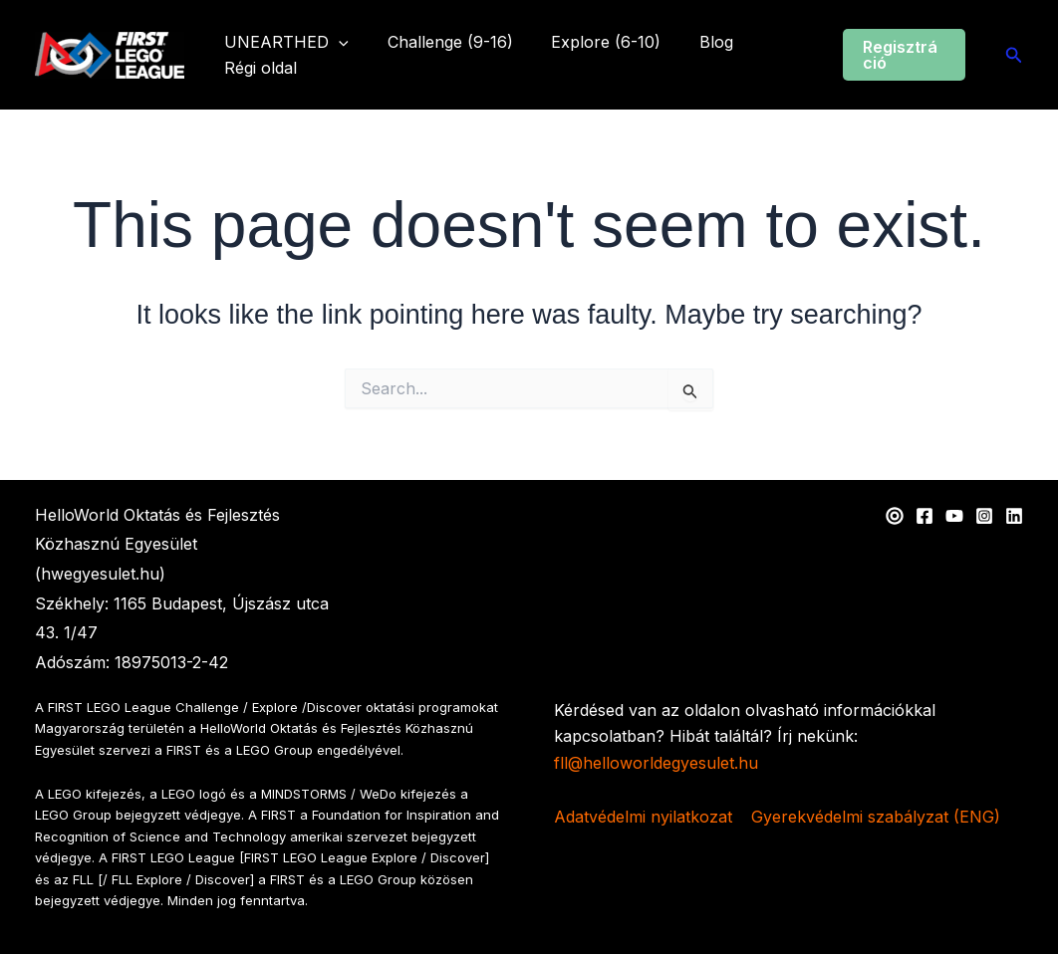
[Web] (895, 516)
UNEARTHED (283, 43)
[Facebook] (924, 516)
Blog (693, 42)
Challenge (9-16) (440, 42)
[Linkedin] (1014, 516)
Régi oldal (257, 68)
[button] (901, 55)
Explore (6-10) (590, 42)
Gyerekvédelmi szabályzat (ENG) (875, 817)
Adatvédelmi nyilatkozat (643, 817)
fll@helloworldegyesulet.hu (656, 763)
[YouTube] (954, 516)
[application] (336, 43)
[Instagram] (984, 516)
